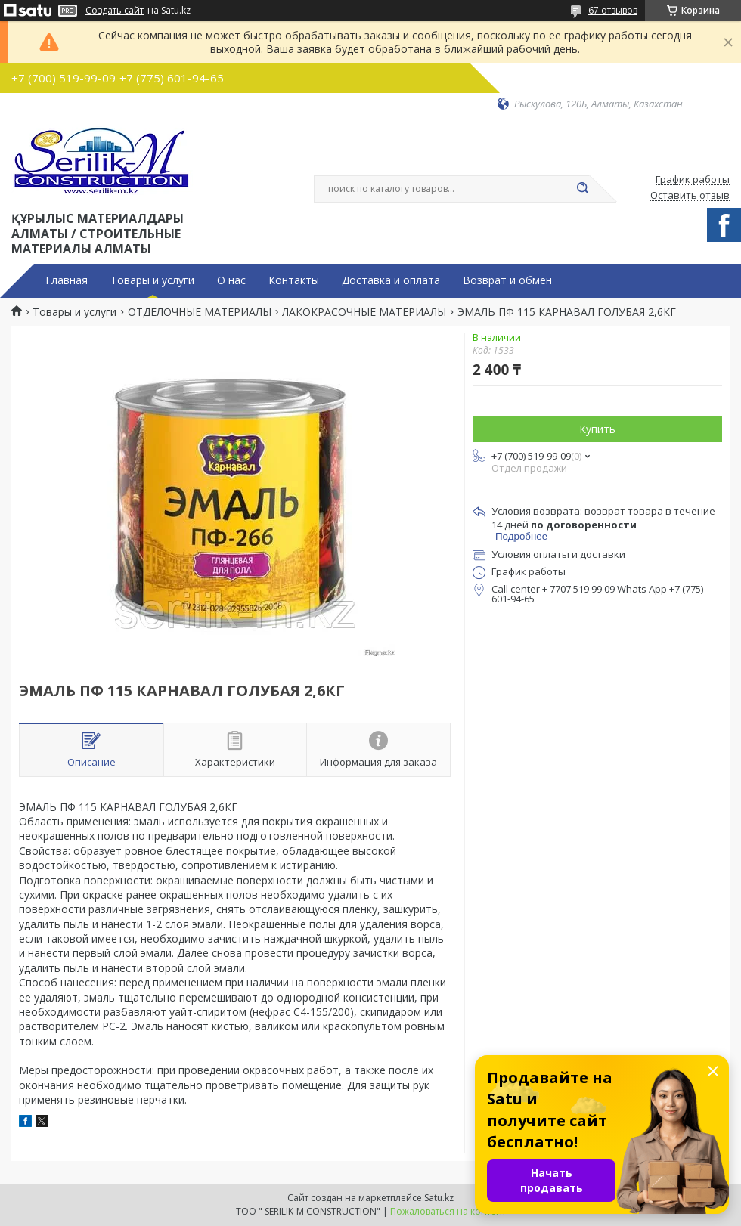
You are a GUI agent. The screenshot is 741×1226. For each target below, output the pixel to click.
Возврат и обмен (507, 280)
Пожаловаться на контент (448, 1211)
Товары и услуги (152, 280)
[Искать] (582, 189)
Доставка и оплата (391, 280)
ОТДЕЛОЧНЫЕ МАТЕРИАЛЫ (199, 312)
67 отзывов (612, 10)
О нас (231, 280)
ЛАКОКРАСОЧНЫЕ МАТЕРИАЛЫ (364, 312)
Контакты (293, 280)
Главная (66, 280)
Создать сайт (114, 10)
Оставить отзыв (690, 195)
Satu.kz (439, 1197)
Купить (597, 429)
